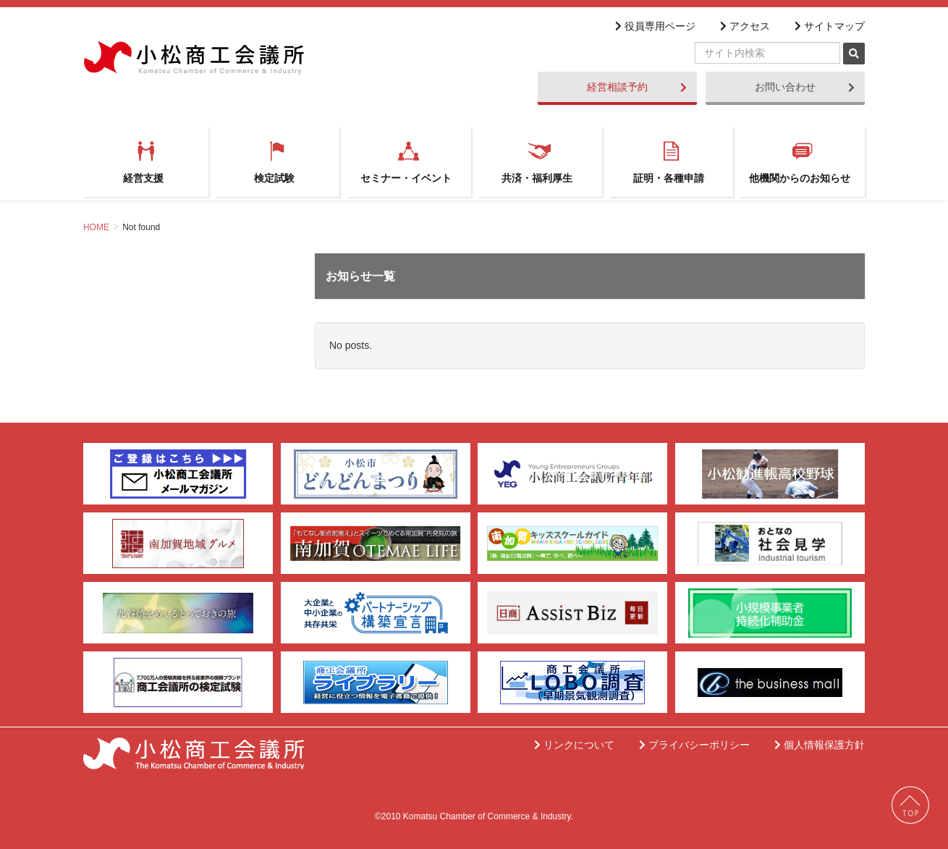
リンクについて (576, 745)
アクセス (747, 26)
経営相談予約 (637, 87)
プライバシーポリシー (697, 745)
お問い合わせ (805, 87)
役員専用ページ (657, 26)
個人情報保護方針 (822, 745)
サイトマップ (832, 26)
